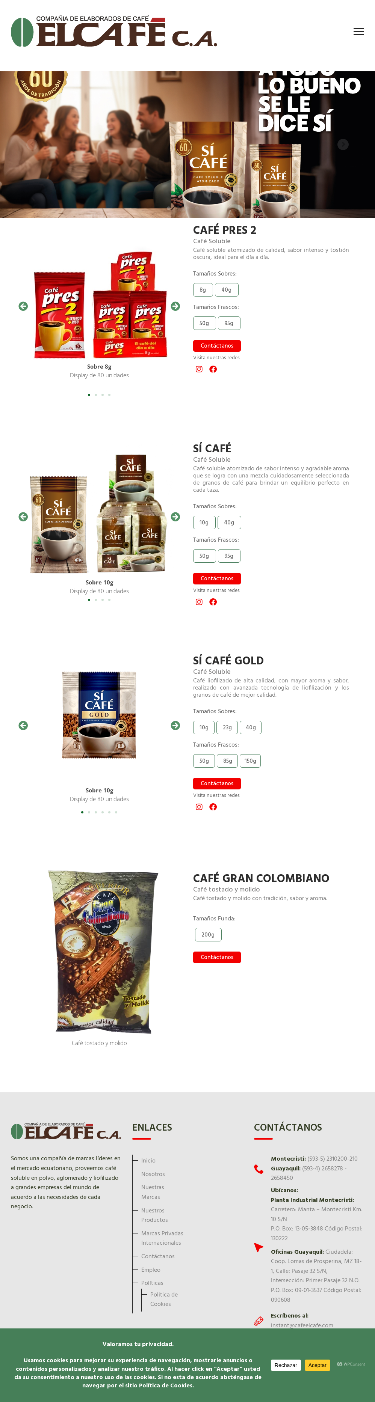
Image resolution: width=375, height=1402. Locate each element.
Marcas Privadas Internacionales (162, 1238)
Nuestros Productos (154, 1216)
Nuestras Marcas (152, 1192)
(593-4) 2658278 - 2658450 (309, 1174)
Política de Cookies (164, 1300)
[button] (23, 306)
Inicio (148, 1161)
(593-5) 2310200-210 (332, 1159)
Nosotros (153, 1174)
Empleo (150, 1270)
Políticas (152, 1283)
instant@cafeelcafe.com (302, 1326)
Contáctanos (158, 1257)
